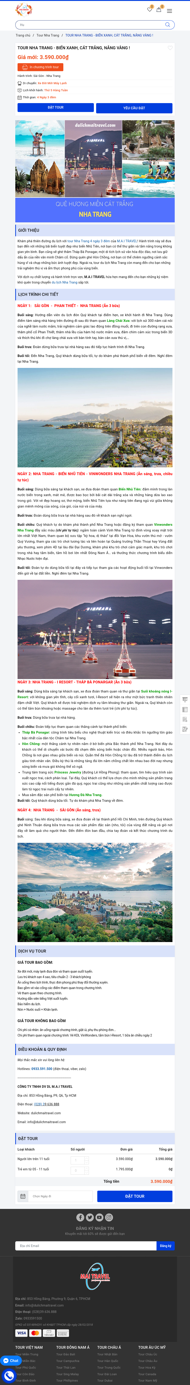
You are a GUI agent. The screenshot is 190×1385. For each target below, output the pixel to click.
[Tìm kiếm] (168, 24)
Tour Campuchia (68, 1324)
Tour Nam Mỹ (148, 1344)
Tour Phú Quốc (26, 1331)
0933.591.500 (41, 1069)
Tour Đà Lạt (23, 1357)
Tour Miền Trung (27, 1318)
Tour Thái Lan (66, 1331)
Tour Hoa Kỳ (147, 1331)
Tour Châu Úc (148, 1318)
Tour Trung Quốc (109, 1331)
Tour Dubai (105, 1344)
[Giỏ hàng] (158, 10)
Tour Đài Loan (107, 1337)
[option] (95, 171)
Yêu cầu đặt (134, 108)
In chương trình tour (40, 67)
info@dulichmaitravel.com (44, 1272)
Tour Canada (147, 1337)
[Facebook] (80, 1217)
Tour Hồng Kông (109, 1350)
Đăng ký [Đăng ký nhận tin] (165, 1246)
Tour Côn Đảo (25, 1337)
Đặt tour (134, 1196)
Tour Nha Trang (26, 1350)
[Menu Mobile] (171, 10)
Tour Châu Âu (148, 1324)
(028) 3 (39, 1104)
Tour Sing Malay (68, 1337)
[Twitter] (90, 1217)
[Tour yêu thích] (148, 10)
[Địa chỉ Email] (86, 1245)
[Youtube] (99, 1217)
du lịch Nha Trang (64, 282)
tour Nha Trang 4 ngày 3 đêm (88, 241)
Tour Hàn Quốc (108, 1324)
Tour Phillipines (67, 1344)
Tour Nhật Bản (107, 1318)
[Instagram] (109, 1217)
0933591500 (33, 1285)
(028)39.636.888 (44, 1279)
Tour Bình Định (26, 1344)
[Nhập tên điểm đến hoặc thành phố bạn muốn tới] (88, 24)
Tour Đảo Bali (66, 1318)
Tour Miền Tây (25, 1364)
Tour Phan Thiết (27, 1370)
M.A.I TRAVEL (127, 241)
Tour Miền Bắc (25, 1324)
